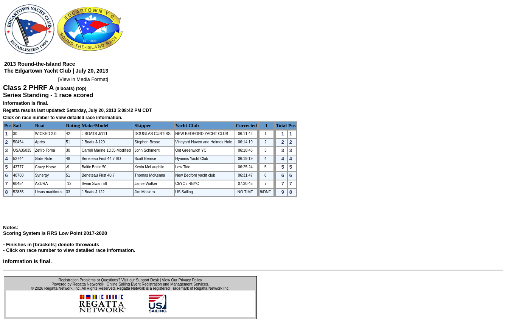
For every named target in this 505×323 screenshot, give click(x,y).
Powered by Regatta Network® (77, 284)
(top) (81, 88)
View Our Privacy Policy (182, 280)
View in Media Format (83, 79)
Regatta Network (58, 288)
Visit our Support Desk (140, 280)
